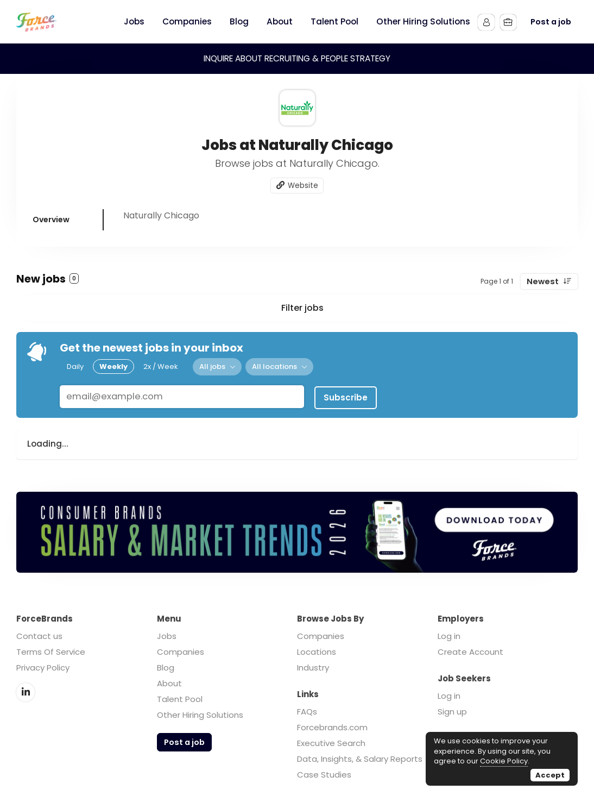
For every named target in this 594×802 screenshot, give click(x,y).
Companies (180, 649)
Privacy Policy (42, 665)
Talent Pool (180, 697)
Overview (51, 220)
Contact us (39, 634)
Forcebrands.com (332, 725)
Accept (550, 775)
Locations (316, 649)
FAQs (307, 709)
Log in (449, 634)
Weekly (113, 366)
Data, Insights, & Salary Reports (359, 756)
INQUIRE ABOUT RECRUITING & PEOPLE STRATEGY (297, 58)
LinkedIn (25, 689)
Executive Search (331, 741)
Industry (313, 665)
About (169, 681)
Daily (75, 366)
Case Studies (324, 772)
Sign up (452, 709)
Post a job (550, 21)
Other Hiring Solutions (200, 712)
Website (303, 185)
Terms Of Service (50, 649)
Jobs (166, 634)
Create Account (470, 649)
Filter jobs (302, 308)
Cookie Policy (504, 761)
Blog (165, 665)
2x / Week (160, 366)
